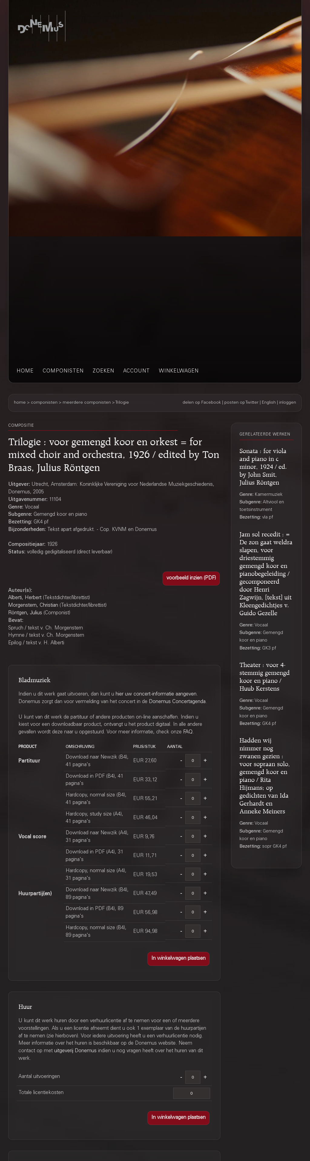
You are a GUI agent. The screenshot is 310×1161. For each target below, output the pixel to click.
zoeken (103, 371)
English (269, 403)
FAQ (188, 732)
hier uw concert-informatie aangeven (156, 694)
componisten (63, 371)
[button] (191, 579)
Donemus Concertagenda (177, 702)
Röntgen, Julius (25, 613)
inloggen (287, 403)
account (136, 371)
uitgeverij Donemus (75, 1051)
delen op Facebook (202, 403)
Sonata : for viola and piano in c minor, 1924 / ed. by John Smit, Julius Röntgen (263, 465)
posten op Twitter (241, 403)
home (25, 371)
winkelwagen (179, 371)
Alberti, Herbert (24, 598)
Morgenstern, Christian (33, 605)
